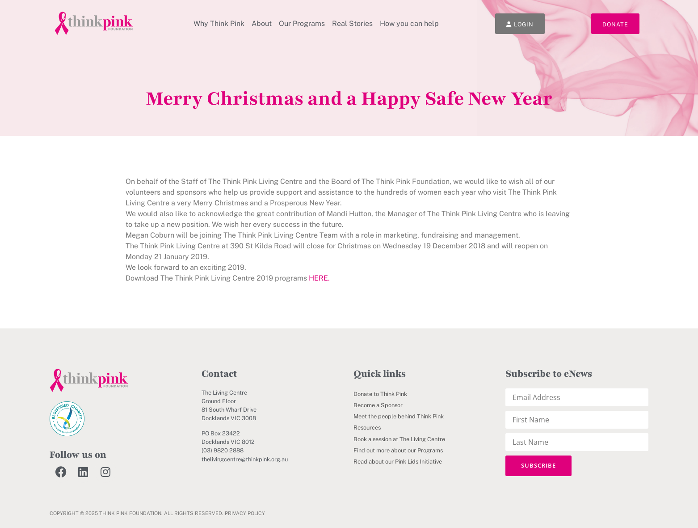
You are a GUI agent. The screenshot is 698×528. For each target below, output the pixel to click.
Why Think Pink (218, 23)
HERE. (319, 278)
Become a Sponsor (378, 405)
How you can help (409, 23)
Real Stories (352, 23)
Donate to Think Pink (380, 394)
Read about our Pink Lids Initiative (397, 461)
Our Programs (302, 23)
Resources (367, 427)
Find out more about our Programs (398, 450)
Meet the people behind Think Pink (398, 416)
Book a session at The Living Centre (399, 439)
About (262, 23)
